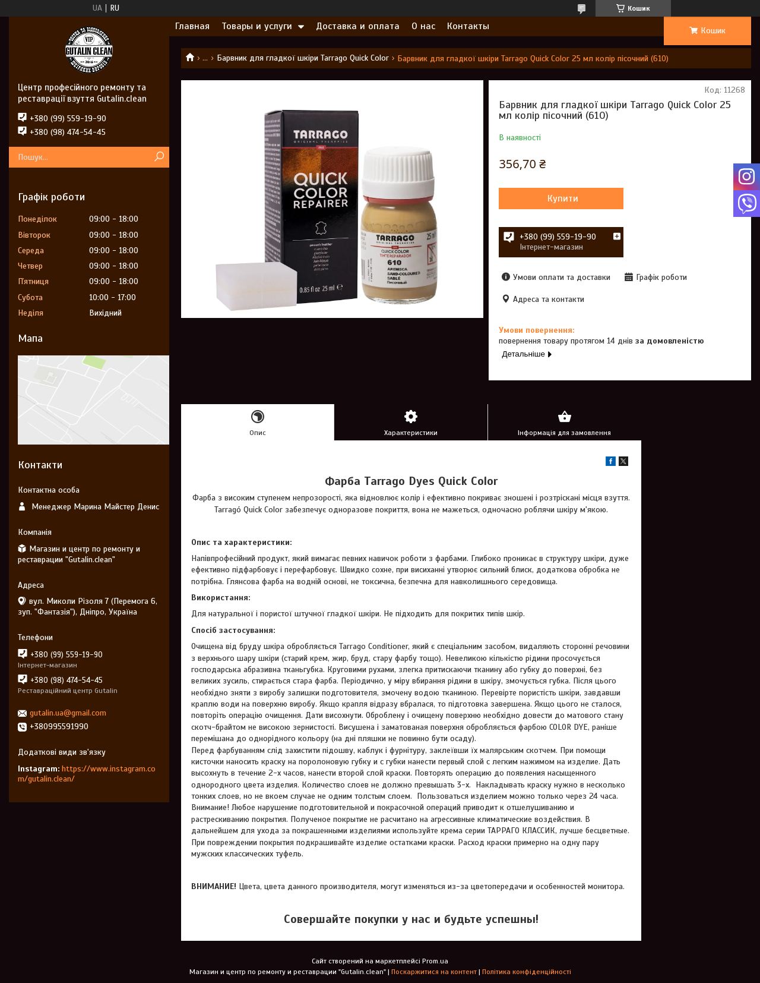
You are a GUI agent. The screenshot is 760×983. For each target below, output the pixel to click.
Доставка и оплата (358, 26)
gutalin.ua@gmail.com (68, 713)
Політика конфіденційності (526, 972)
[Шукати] (158, 157)
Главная (192, 26)
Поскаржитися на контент (434, 972)
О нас (423, 26)
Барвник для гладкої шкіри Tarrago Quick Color (303, 58)
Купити (562, 198)
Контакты (468, 26)
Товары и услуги (256, 26)
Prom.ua (435, 961)
